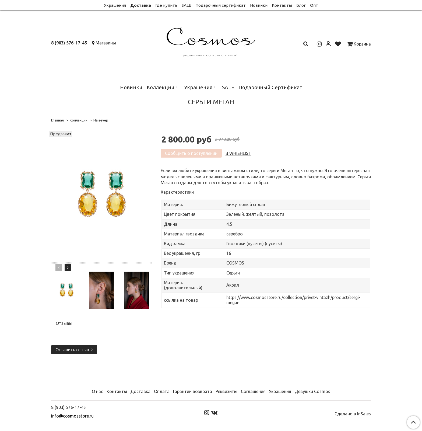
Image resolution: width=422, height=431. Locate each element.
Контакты (282, 5)
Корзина (359, 43)
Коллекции (160, 87)
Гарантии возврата (192, 391)
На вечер (100, 120)
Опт (314, 5)
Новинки (259, 5)
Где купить (166, 5)
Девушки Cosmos (312, 391)
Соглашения (253, 391)
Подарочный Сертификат (270, 87)
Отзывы (64, 323)
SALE (186, 5)
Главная (57, 120)
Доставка (140, 5)
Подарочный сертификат (220, 5)
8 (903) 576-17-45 (69, 42)
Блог (301, 5)
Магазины (106, 42)
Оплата (162, 391)
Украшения (115, 5)
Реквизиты (226, 391)
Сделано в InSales (353, 414)
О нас (97, 391)
